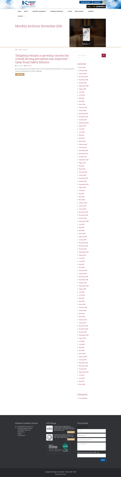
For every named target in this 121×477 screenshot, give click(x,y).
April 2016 (81, 350)
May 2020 (81, 227)
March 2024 (82, 141)
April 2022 (81, 196)
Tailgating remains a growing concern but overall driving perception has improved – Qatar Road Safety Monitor (44, 58)
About (27, 11)
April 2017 (81, 313)
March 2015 (82, 384)
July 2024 (81, 129)
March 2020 (82, 233)
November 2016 (83, 329)
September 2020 (84, 221)
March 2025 (82, 104)
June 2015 (82, 378)
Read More (71, 432)
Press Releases (83, 398)
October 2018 (83, 283)
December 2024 (83, 113)
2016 (20, 49)
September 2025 (84, 86)
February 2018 (83, 307)
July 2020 (81, 224)
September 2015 (84, 372)
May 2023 (81, 166)
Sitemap (57, 474)
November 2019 (83, 246)
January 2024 (82, 147)
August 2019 (82, 255)
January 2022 (82, 206)
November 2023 (83, 153)
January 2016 (82, 360)
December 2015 (83, 363)
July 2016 (81, 341)
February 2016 (83, 356)
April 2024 (81, 138)
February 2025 (83, 107)
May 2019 (81, 264)
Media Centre (80, 11)
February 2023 (83, 172)
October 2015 (83, 369)
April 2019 (81, 267)
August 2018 (82, 289)
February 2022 (83, 203)
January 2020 (82, 240)
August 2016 (82, 338)
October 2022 (83, 181)
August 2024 (82, 126)
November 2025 (83, 80)
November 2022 (83, 178)
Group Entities (86, 2)
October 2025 (83, 83)
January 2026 (82, 73)
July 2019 (81, 258)
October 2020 (83, 218)
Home (19, 11)
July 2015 (81, 375)
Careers (91, 11)
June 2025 (82, 95)
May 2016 (81, 347)
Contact (21, 16)
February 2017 (83, 320)
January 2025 (82, 110)
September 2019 (84, 252)
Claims (70, 11)
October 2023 (83, 156)
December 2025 (83, 76)
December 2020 (83, 212)
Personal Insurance (40, 11)
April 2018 (81, 301)
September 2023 (84, 160)
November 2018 (83, 280)
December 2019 (83, 243)
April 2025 (81, 101)
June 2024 (82, 132)
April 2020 (81, 230)
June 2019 (82, 261)
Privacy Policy (63, 474)
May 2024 (81, 135)
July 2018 (81, 292)
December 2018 (83, 276)
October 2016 (83, 332)
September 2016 (84, 335)
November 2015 (83, 366)
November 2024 (83, 116)
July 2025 (81, 92)
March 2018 (82, 304)
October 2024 (83, 120)
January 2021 (82, 209)
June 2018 (82, 295)
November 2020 (83, 215)
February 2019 (83, 270)
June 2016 (82, 344)
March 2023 (82, 169)
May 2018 (81, 298)
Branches (97, 2)
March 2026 (82, 67)
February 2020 (83, 236)
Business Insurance (57, 11)
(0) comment (28, 65)
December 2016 (83, 326)
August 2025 (82, 89)
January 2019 (82, 273)
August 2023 (82, 163)
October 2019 (83, 249)
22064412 (100, 6)
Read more (20, 74)
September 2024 (84, 123)
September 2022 (84, 184)
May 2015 (81, 381)
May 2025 (81, 98)
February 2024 (83, 144)
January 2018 (82, 310)
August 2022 (82, 187)
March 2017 (82, 316)
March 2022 (82, 200)
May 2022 (81, 193)
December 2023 (83, 150)
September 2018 (84, 286)
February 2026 (83, 70)
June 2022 (82, 190)
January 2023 (82, 175)
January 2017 (82, 323)
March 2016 (82, 353)
